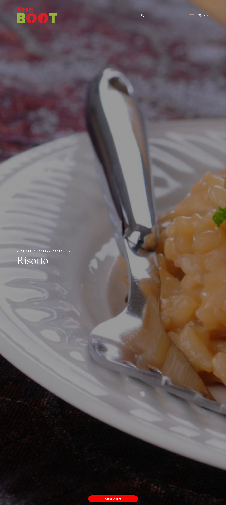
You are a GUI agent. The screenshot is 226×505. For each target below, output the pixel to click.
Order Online (113, 498)
